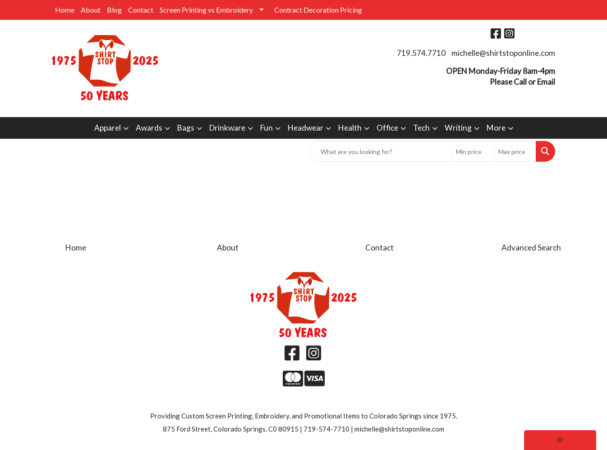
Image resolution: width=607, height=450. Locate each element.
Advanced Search (531, 247)
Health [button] (350, 127)
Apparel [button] (107, 127)
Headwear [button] (305, 127)
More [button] (496, 127)
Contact (140, 9)
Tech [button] (421, 127)
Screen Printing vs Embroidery (206, 9)
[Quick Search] (380, 151)
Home (64, 9)
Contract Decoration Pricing (318, 9)
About (91, 9)
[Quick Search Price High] (514, 151)
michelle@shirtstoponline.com (503, 53)
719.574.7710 (421, 53)
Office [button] (387, 127)
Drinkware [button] (227, 127)
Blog (114, 9)
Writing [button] (458, 127)
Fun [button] (266, 127)
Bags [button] (185, 127)
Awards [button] (149, 127)
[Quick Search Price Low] (472, 151)
